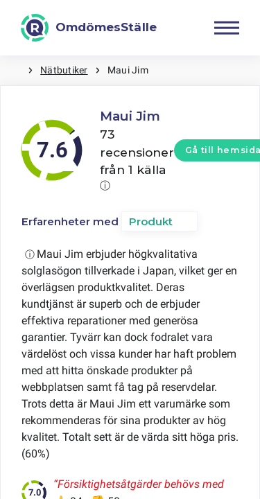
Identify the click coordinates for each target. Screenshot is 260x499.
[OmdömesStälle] (89, 27)
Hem (14, 70)
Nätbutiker (63, 70)
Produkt (151, 221)
